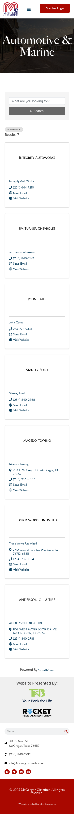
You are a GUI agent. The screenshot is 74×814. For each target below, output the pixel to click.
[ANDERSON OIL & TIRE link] (37, 600)
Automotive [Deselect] (14, 129)
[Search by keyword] (37, 101)
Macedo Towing (18, 464)
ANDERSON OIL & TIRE (26, 623)
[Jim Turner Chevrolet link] (37, 229)
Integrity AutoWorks (21, 181)
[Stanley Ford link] (37, 370)
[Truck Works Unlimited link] (37, 520)
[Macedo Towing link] (37, 441)
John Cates (16, 322)
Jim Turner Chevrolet (22, 251)
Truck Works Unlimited (23, 543)
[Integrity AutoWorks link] (37, 158)
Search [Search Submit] (37, 111)
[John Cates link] (37, 299)
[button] (28, 9)
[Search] (66, 731)
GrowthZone (46, 669)
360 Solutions (47, 804)
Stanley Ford (17, 393)
